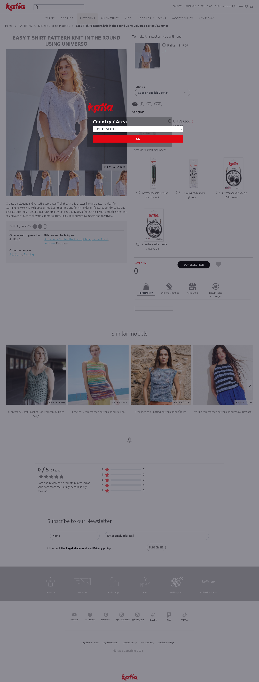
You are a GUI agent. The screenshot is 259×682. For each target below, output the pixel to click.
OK (138, 138)
